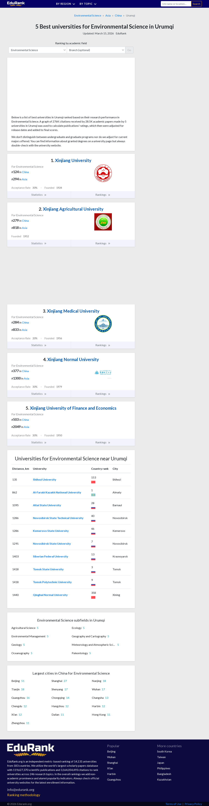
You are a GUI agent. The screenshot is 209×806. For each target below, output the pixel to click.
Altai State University (47, 505)
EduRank (121, 33)
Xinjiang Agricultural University (71, 209)
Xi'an (110, 768)
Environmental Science (87, 15)
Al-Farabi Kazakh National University (57, 492)
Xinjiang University (71, 160)
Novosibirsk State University (52, 543)
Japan (160, 762)
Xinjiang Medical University (71, 310)
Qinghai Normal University (50, 594)
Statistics (39, 194)
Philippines (163, 768)
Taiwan (161, 757)
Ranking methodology (23, 795)
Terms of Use (173, 803)
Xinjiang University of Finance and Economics (71, 408)
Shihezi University (44, 479)
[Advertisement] (37, 87)
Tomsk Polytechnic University (52, 582)
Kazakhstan (164, 779)
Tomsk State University (48, 569)
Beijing (111, 751)
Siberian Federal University (50, 556)
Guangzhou (114, 779)
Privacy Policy (193, 803)
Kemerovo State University (51, 530)
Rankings (102, 194)
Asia (108, 15)
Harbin (111, 773)
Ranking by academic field (71, 43)
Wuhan (111, 757)
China (118, 15)
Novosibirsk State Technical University (58, 518)
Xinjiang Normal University (71, 359)
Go (129, 50)
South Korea (164, 751)
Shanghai (112, 762)
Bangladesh (164, 773)
